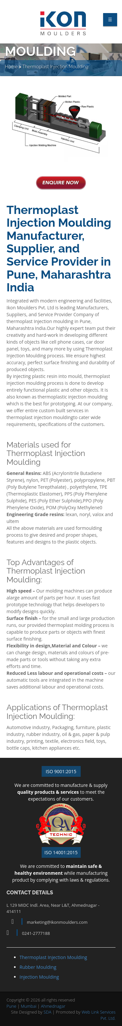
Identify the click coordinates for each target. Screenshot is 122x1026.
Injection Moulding (39, 977)
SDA (47, 1012)
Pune (11, 1006)
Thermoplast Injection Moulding (55, 68)
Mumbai (28, 1006)
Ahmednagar (53, 1006)
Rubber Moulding (38, 967)
